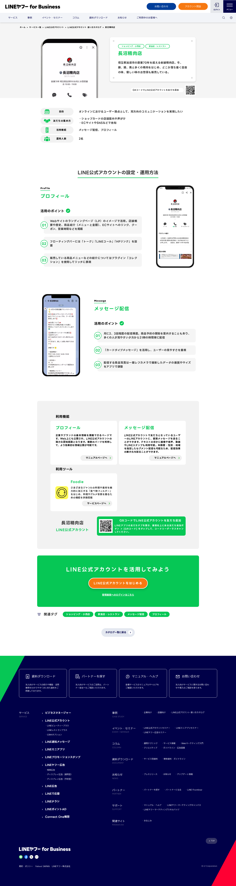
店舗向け (162, 712)
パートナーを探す (152, 789)
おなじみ (148, 820)
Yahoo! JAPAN (42, 866)
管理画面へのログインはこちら (118, 595)
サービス (13, 18)
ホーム (23, 27)
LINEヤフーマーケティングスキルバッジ (161, 809)
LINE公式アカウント (54, 27)
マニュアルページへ (96, 458)
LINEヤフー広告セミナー (155, 732)
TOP (213, 840)
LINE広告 (51, 786)
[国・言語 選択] (231, 17)
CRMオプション (54, 734)
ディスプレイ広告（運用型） (60, 774)
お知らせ (122, 18)
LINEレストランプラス (57, 730)
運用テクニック (151, 743)
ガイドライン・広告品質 (174, 747)
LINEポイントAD (55, 809)
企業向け (148, 712)
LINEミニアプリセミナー (187, 727)
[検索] (223, 17)
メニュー (229, 6)
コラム (76, 18)
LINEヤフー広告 (55, 765)
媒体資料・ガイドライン (174, 758)
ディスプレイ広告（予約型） (60, 779)
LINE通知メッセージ (57, 742)
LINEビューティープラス (58, 725)
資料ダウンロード (98, 18)
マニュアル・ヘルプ (152, 805)
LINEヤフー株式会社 (61, 866)
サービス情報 (169, 743)
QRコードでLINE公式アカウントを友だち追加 (156, 90)
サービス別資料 (151, 758)
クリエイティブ (150, 747)
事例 (29, 18)
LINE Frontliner (194, 789)
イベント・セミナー (52, 18)
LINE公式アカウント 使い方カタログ (84, 27)
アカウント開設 (193, 6)
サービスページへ (96, 503)
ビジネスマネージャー (58, 713)
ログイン (217, 9)
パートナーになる (173, 789)
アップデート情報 (185, 774)
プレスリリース (150, 774)
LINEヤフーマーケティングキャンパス (184, 805)
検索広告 (51, 769)
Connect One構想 (57, 817)
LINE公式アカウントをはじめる (118, 583)
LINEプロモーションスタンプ (62, 757)
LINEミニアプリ (55, 749)
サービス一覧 (35, 27)
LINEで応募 (52, 794)
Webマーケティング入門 (192, 743)
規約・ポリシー (26, 866)
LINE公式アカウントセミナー (157, 727)
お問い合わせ (161, 6)
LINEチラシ (52, 801)
